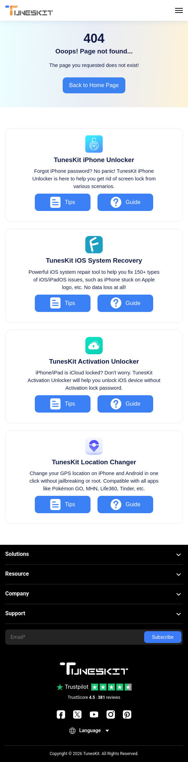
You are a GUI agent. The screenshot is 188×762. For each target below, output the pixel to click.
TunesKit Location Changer (94, 462)
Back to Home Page (94, 85)
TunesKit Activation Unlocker (94, 361)
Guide (125, 202)
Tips (62, 202)
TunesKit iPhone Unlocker (94, 159)
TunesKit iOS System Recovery (94, 260)
